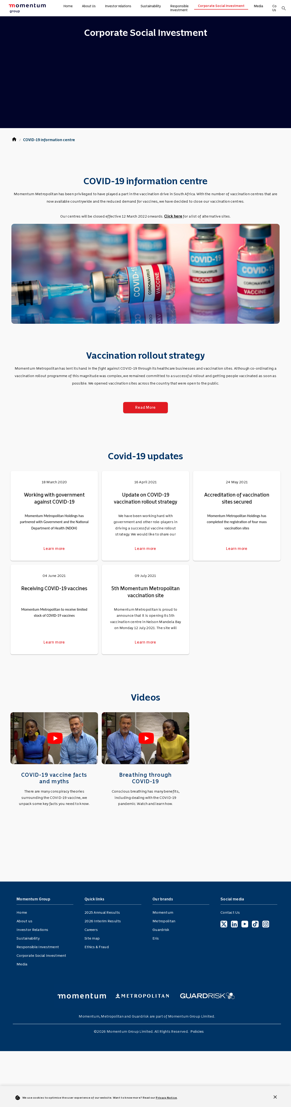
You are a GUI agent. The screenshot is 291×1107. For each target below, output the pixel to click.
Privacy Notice (166, 1097)
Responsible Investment (179, 8)
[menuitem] (26, 8)
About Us (89, 6)
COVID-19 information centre (49, 140)
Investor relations (118, 6)
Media (258, 6)
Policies (197, 1031)
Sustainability (151, 6)
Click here (173, 216)
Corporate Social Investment (221, 6)
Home (68, 6)
